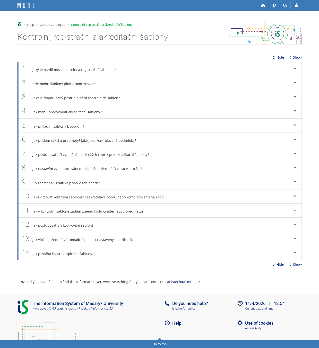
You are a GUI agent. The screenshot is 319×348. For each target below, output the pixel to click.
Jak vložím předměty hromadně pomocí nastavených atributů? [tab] (80, 239)
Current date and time (259, 308)
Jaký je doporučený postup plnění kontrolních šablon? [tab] (73, 97)
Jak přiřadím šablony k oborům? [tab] (56, 125)
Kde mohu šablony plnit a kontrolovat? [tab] (61, 83)
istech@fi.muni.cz (185, 281)
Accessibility (253, 328)
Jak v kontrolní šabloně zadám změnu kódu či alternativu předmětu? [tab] (85, 210)
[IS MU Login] (296, 5)
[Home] (263, 5)
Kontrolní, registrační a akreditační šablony (102, 24)
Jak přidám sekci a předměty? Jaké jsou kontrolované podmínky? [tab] (82, 139)
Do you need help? (190, 303)
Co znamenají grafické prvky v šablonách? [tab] (63, 182)
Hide (278, 57)
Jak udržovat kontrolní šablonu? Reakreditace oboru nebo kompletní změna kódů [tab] (95, 196)
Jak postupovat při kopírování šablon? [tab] (60, 224)
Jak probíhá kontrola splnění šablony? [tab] (60, 253)
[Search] (274, 5)
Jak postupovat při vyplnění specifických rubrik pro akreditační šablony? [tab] (88, 154)
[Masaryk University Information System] (26, 5)
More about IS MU (44, 308)
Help (30, 24)
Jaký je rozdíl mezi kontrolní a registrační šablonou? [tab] (72, 69)
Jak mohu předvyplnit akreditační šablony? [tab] (64, 111)
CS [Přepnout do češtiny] (285, 5)
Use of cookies (259, 323)
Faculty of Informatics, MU (96, 308)
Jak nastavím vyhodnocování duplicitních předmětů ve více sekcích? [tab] (85, 168)
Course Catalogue (52, 24)
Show (295, 57)
